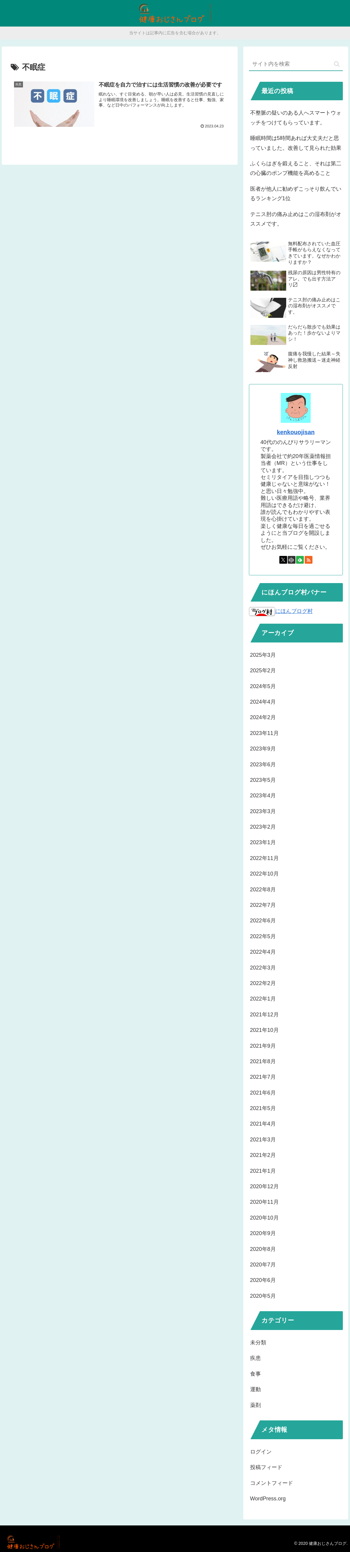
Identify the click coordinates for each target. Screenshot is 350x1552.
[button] (337, 64)
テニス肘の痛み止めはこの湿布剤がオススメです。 (295, 219)
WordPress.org (268, 1499)
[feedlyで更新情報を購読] (300, 560)
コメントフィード (271, 1483)
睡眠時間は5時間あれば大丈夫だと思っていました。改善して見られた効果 (295, 143)
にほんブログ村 (281, 611)
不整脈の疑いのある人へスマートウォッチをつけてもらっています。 (295, 117)
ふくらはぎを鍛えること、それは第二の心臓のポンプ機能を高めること (295, 168)
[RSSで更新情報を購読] (308, 560)
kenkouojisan (296, 432)
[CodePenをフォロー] (291, 560)
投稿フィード (266, 1467)
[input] (296, 64)
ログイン (261, 1452)
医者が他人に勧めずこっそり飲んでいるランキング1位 (295, 193)
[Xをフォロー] (283, 560)
